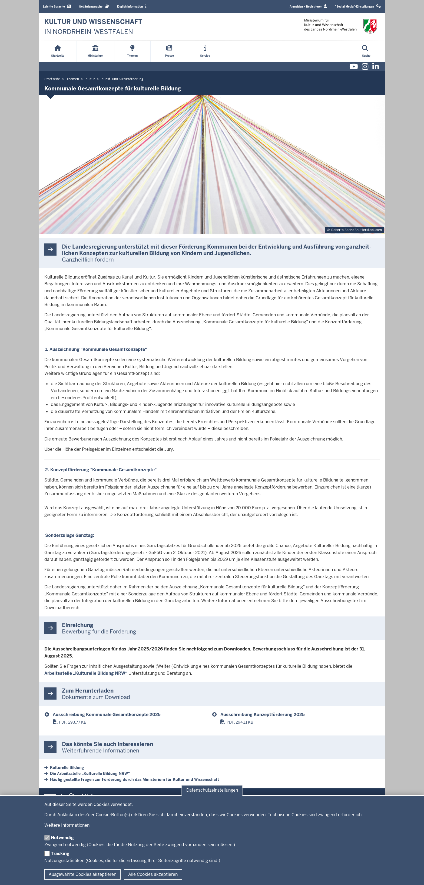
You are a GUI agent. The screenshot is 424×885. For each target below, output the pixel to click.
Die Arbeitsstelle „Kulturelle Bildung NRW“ (90, 773)
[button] (358, 6)
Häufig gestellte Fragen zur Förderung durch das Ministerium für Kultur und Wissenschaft (134, 779)
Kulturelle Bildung (67, 767)
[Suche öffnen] (366, 51)
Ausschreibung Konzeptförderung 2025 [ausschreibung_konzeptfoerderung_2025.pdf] (262, 714)
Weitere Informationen (67, 825)
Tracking (60, 853)
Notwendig (62, 837)
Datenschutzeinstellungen (212, 790)
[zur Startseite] (93, 27)
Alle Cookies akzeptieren (153, 874)
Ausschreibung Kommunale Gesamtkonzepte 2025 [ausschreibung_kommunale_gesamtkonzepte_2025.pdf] (107, 714)
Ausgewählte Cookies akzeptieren (82, 874)
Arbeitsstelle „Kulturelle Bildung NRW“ (85, 673)
